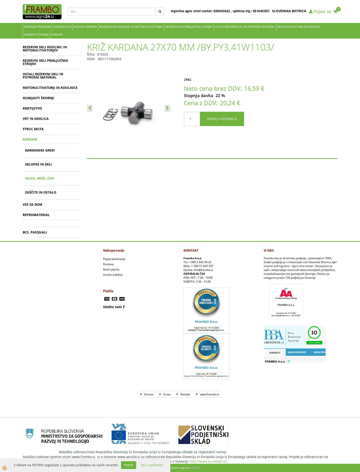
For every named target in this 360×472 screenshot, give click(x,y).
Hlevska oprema (85, 27)
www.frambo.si (209, 394)
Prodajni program (37, 27)
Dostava (108, 264)
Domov (148, 394)
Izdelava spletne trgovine (175, 467)
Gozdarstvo (62, 27)
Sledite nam (112, 307)
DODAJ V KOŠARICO (222, 119)
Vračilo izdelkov (113, 275)
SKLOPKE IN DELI (38, 164)
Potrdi (128, 465)
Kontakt (185, 394)
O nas (167, 394)
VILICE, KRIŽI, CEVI (39, 178)
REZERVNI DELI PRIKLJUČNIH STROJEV (189, 27)
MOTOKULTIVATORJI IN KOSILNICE (299, 27)
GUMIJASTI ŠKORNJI (36, 35)
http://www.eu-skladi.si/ (208, 461)
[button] (167, 108)
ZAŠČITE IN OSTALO (40, 192)
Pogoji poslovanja (114, 259)
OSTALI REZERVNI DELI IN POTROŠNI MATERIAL (245, 27)
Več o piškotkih (152, 465)
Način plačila (111, 269)
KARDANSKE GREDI (40, 150)
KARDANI (57, 35)
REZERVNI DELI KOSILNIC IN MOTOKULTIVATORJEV (131, 27)
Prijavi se (320, 11)
